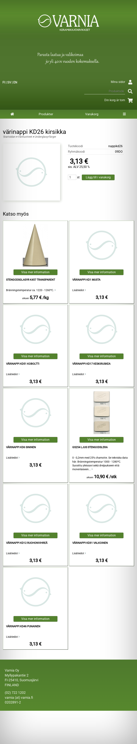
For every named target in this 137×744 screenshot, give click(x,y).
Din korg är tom (119, 100)
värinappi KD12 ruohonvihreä (26, 543)
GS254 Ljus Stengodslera (90, 447)
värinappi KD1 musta (86, 279)
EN (15, 82)
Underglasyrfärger (45, 136)
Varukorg (91, 114)
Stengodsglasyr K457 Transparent (30, 279)
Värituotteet (25, 136)
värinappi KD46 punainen (23, 626)
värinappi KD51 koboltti (22, 363)
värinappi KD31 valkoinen (90, 543)
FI (3, 82)
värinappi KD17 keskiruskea (91, 363)
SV (9, 82)
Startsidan (9, 136)
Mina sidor (122, 82)
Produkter (46, 114)
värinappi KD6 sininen (21, 447)
